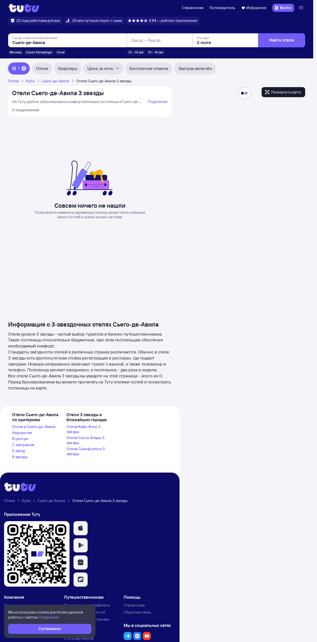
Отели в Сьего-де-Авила (33, 426)
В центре (20, 438)
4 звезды (20, 456)
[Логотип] (24, 8)
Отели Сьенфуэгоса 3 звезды (85, 451)
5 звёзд (18, 450)
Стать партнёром (78, 638)
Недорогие (22, 432)
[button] (81, 528)
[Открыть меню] (301, 8)
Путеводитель (222, 7)
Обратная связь (137, 612)
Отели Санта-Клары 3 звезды (85, 440)
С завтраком (23, 444)
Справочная (192, 7)
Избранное (253, 7)
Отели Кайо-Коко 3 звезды (83, 429)
